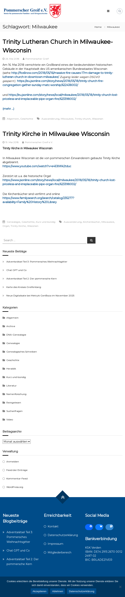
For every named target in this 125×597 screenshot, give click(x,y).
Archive (10, 326)
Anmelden (12, 461)
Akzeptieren (39, 591)
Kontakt (53, 526)
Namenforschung (16, 394)
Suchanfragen (14, 411)
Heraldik (11, 368)
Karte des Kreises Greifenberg (23, 287)
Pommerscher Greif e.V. (39, 142)
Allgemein (13, 118)
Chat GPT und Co (16, 270)
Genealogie (13, 221)
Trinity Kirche (18, 225)
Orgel (6, 225)
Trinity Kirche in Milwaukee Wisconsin (56, 133)
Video (9, 419)
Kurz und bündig (45, 221)
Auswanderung (50, 118)
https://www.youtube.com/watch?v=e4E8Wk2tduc (37, 166)
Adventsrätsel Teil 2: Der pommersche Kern (31, 278)
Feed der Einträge (17, 470)
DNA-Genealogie (16, 334)
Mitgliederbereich (59, 552)
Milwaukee (67, 118)
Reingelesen (13, 402)
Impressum (55, 544)
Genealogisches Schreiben (21, 351)
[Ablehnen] (120, 587)
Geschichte (26, 118)
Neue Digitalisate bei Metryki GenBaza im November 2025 (40, 295)
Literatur (11, 385)
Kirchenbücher (91, 221)
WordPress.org (14, 487)
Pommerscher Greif (37, 58)
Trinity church (83, 118)
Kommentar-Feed (17, 478)
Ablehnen (57, 591)
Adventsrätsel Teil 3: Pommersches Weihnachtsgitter (36, 261)
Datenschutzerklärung (63, 535)
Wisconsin (97, 118)
